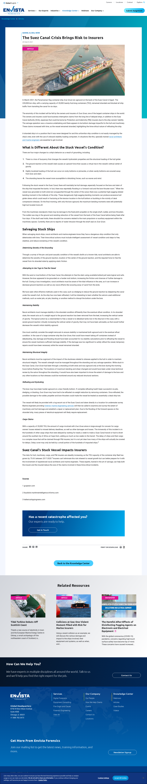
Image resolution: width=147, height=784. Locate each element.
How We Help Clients (94, 702)
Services (57, 693)
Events (88, 706)
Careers (109, 2)
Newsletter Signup (122, 752)
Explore (141, 2)
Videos (116, 710)
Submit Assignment (134, 10)
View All (56, 715)
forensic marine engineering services (59, 406)
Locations (119, 2)
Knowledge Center (8, 19)
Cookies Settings (103, 778)
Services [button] (31, 10)
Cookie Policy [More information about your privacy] (42, 780)
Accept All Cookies (120, 778)
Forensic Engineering (61, 710)
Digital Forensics (60, 698)
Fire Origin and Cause (62, 706)
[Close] (143, 777)
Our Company (93, 693)
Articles (21, 19)
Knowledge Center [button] (70, 10)
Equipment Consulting (62, 702)
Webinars (85, 10)
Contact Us (126, 675)
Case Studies (118, 706)
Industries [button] (55, 10)
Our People (90, 698)
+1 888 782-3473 (17, 718)
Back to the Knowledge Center (73, 563)
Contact (130, 2)
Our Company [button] (96, 10)
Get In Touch (43, 530)
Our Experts (43, 10)
